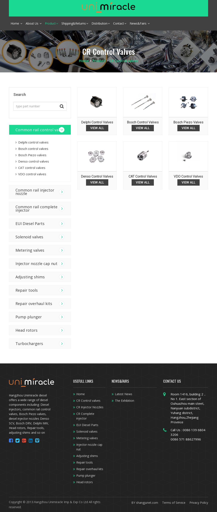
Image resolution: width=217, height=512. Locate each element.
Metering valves (87, 438)
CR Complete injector (85, 416)
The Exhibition (124, 401)
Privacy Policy (198, 503)
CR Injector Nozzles (89, 407)
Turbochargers (29, 343)
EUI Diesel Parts (30, 223)
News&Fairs (140, 23)
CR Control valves (123, 60)
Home (16, 23)
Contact (119, 23)
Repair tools (26, 290)
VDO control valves (30, 174)
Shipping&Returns (74, 23)
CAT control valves (30, 168)
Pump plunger (28, 316)
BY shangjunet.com (144, 503)
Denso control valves (32, 161)
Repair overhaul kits (33, 303)
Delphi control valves (32, 142)
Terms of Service (173, 503)
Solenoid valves (29, 236)
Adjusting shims (30, 276)
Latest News (123, 394)
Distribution (101, 23)
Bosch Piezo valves (30, 155)
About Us (34, 23)
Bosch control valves (31, 148)
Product (51, 23)
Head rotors (26, 330)
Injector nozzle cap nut (36, 263)
